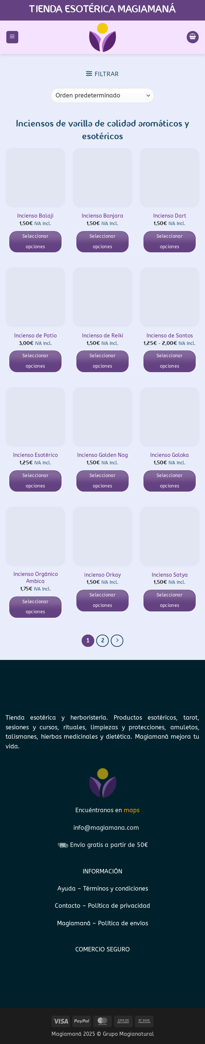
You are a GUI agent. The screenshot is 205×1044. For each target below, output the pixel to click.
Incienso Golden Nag (102, 455)
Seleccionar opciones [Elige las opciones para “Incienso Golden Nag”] (102, 481)
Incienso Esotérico (35, 455)
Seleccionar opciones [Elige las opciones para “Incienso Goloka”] (170, 481)
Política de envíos (123, 923)
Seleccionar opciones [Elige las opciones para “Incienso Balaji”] (35, 241)
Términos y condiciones (115, 888)
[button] (12, 37)
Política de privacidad (119, 905)
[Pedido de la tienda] (102, 95)
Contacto (68, 905)
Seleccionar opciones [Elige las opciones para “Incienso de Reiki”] (102, 361)
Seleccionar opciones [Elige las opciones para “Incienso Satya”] (170, 600)
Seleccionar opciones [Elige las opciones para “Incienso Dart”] (170, 241)
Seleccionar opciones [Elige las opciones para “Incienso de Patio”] (35, 361)
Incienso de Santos (169, 336)
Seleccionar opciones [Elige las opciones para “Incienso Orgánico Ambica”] (35, 607)
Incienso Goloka (169, 455)
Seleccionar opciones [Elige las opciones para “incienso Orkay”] (102, 600)
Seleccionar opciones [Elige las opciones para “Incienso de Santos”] (170, 361)
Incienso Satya (170, 575)
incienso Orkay (102, 575)
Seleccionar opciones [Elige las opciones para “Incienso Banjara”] (102, 241)
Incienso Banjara (102, 216)
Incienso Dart (169, 216)
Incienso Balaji (35, 216)
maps (131, 810)
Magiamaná (74, 923)
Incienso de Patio (35, 336)
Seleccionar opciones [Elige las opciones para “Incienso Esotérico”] (35, 481)
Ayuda (67, 888)
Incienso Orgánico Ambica (35, 578)
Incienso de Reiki (102, 336)
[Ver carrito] (193, 37)
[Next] (117, 641)
